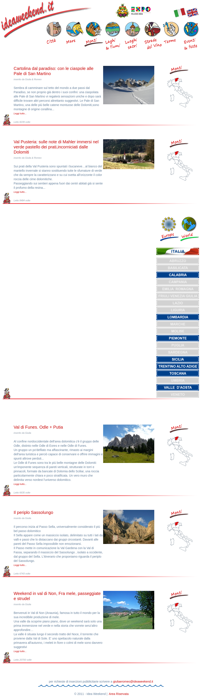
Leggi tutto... (20, 113)
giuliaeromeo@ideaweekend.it (133, 681)
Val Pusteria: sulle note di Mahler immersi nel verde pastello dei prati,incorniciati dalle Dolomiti (56, 146)
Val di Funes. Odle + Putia (38, 427)
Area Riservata (119, 694)
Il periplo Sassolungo (33, 512)
